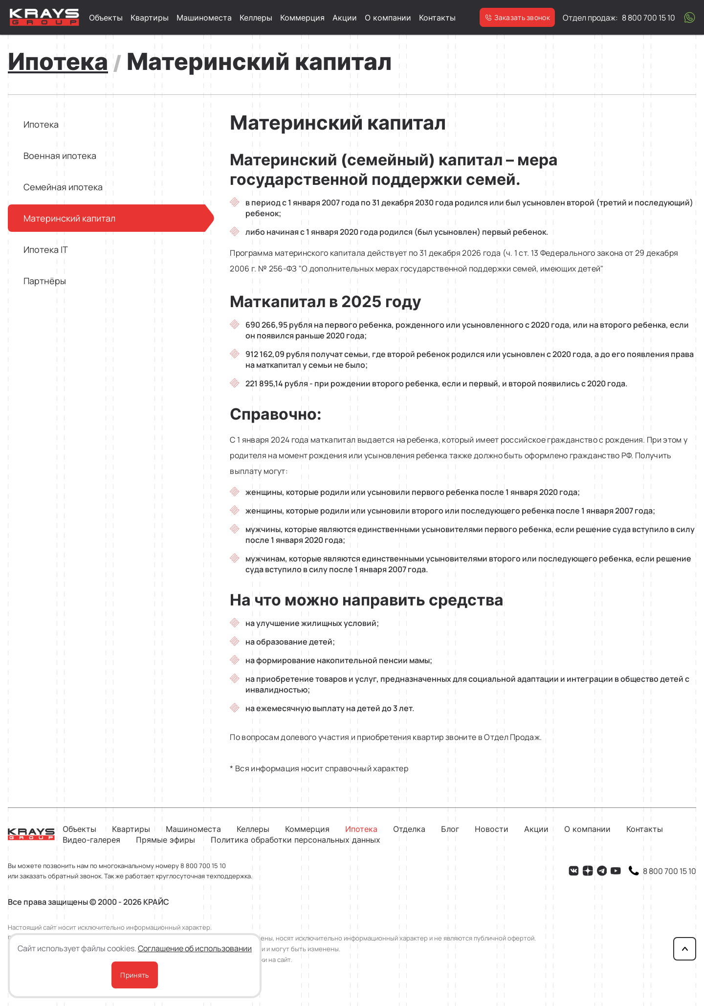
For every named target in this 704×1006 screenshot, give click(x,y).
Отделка (409, 829)
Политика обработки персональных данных (295, 840)
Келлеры (256, 17)
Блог (450, 829)
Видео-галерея (91, 840)
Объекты (106, 17)
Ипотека (361, 829)
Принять (134, 975)
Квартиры (150, 17)
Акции (344, 17)
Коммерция (302, 17)
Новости (491, 829)
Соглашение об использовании (195, 948)
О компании (388, 17)
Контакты (437, 17)
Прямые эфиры (165, 840)
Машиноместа (204, 17)
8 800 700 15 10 (203, 865)
